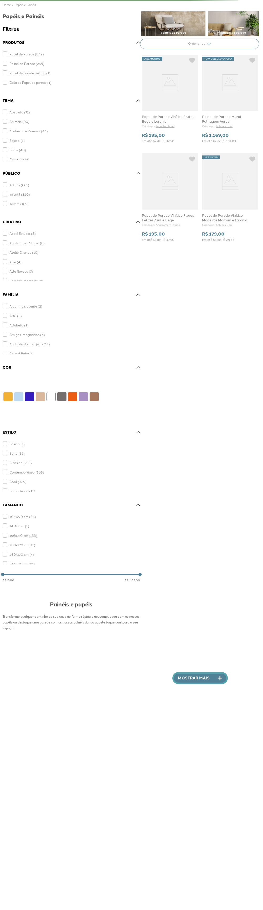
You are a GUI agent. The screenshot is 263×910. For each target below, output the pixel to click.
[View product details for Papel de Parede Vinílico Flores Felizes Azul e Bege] (170, 197)
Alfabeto (19, 325)
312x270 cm (22, 563)
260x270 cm (21, 554)
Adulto (19, 185)
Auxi (15, 261)
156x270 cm (23, 535)
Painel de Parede (26, 63)
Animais (19, 121)
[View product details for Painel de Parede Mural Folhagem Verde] (230, 98)
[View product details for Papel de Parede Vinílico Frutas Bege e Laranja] (170, 98)
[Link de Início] (7, 5)
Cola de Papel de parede (30, 82)
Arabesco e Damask (28, 131)
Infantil (19, 194)
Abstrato (19, 112)
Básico (17, 140)
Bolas (17, 150)
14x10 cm (19, 526)
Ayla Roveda (21, 271)
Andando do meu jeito (29, 344)
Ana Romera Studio (27, 243)
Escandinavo (22, 491)
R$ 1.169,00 (132, 580)
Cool (18, 481)
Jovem (19, 203)
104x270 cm (22, 516)
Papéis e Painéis (25, 5)
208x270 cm (22, 545)
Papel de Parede (26, 54)
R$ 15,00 (8, 580)
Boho (17, 453)
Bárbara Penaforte (26, 280)
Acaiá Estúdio (22, 233)
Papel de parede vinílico (29, 73)
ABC (15, 315)
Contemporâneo (26, 472)
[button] (71, 42)
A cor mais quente (25, 306)
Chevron (19, 159)
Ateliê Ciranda (24, 252)
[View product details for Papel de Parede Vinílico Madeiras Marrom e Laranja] (230, 197)
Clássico (20, 462)
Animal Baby (21, 353)
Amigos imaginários (27, 334)
